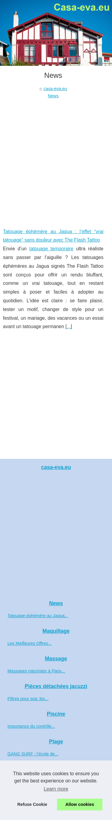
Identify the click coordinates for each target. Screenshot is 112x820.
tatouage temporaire (51, 248)
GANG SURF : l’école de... (32, 753)
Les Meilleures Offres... (29, 643)
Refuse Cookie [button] (32, 804)
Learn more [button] (56, 788)
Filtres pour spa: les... (28, 698)
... (69, 326)
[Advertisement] (56, 159)
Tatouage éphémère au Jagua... (37, 615)
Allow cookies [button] (79, 804)
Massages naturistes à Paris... (36, 671)
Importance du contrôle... (31, 726)
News (53, 95)
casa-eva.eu (55, 88)
